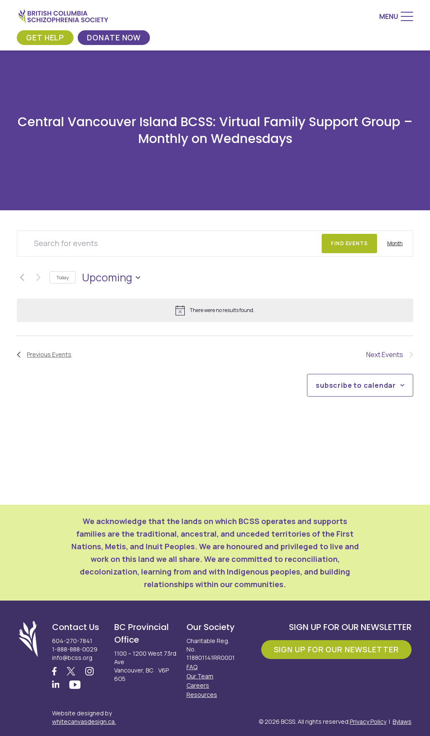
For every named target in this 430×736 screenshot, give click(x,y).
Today (62, 277)
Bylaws (402, 721)
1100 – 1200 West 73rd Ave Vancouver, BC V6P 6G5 (145, 666)
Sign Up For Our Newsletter (336, 649)
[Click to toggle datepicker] (111, 277)
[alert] (215, 310)
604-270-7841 (72, 641)
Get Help (45, 37)
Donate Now (114, 37)
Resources (201, 695)
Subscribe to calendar (356, 385)
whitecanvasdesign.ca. (84, 721)
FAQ (191, 667)
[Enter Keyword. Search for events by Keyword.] (169, 243)
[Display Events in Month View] (395, 243)
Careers (197, 685)
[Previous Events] (22, 278)
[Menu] (396, 16)
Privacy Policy (368, 721)
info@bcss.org (72, 658)
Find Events (349, 243)
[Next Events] (38, 278)
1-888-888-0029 (74, 649)
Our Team (199, 676)
